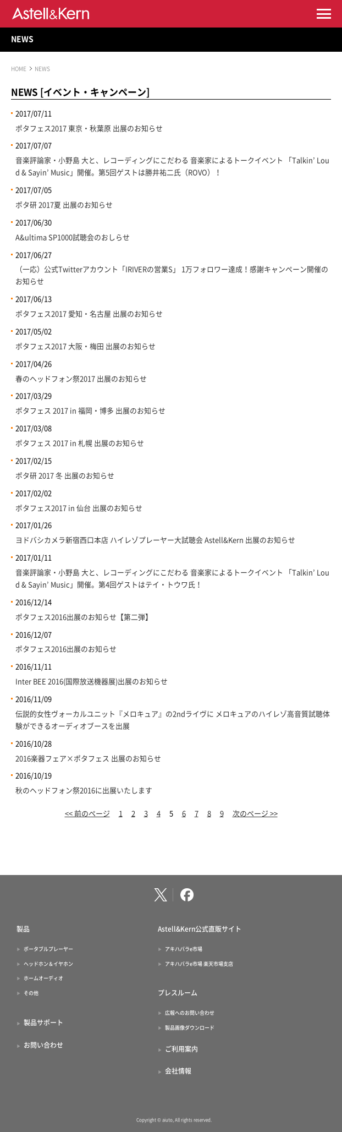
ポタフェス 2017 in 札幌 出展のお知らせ (79, 443)
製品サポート (43, 1022)
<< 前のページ (87, 813)
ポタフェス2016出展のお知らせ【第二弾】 (83, 617)
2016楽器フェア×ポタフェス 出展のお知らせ (88, 758)
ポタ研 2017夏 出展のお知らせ (64, 205)
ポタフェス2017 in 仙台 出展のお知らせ (78, 508)
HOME (18, 69)
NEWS (22, 39)
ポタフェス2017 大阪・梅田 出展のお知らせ (85, 346)
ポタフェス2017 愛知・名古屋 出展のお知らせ (89, 314)
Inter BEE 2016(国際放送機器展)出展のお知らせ (91, 681)
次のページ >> (255, 813)
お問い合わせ (43, 1045)
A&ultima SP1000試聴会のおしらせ (72, 237)
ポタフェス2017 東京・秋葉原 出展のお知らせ (89, 128)
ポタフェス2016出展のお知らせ (66, 649)
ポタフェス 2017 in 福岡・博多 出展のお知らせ (90, 410)
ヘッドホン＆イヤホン (48, 963)
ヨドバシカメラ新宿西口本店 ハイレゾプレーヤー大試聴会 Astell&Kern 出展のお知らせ (155, 540)
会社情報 (178, 1071)
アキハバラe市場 (183, 949)
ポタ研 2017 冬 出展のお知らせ (64, 475)
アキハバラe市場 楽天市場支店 (199, 963)
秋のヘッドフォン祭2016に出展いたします (83, 790)
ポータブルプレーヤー (48, 949)
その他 (31, 993)
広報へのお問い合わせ (189, 1012)
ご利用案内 (181, 1049)
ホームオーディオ (43, 978)
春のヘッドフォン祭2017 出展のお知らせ (81, 378)
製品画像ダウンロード (189, 1027)
